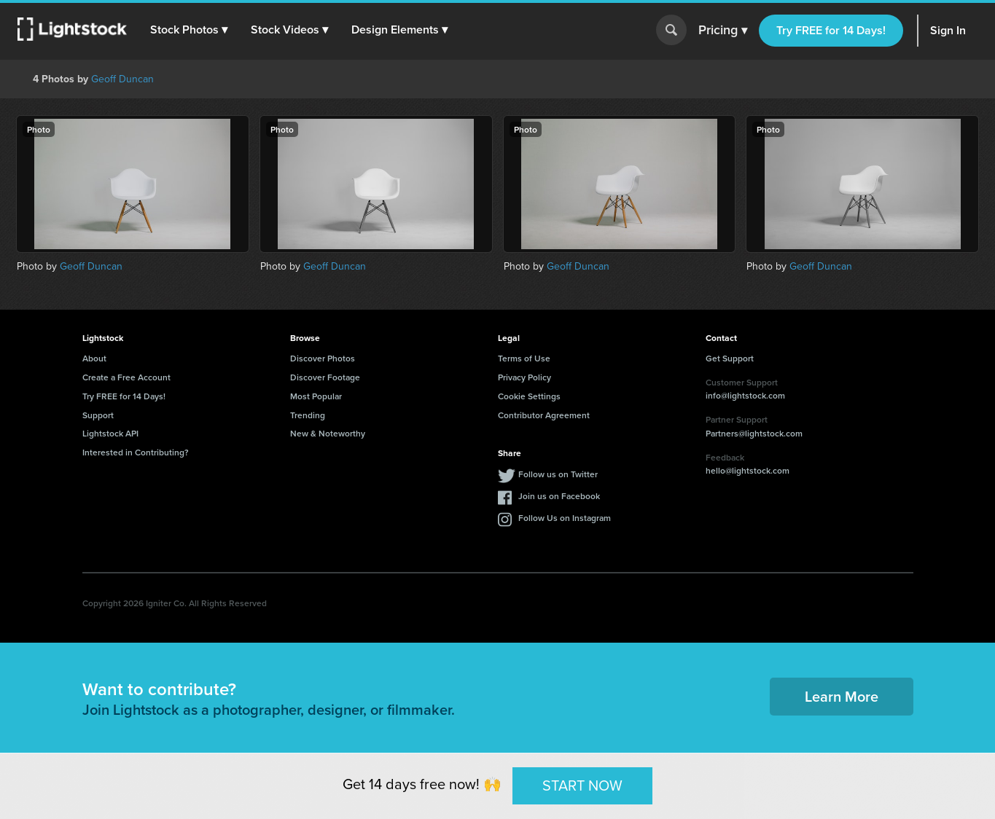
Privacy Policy (524, 377)
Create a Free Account (126, 377)
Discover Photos (322, 358)
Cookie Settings (529, 396)
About (94, 358)
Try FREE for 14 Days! (831, 30)
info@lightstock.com (745, 395)
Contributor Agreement (544, 415)
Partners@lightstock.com (754, 433)
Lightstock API (110, 433)
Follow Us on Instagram (564, 518)
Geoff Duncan (122, 79)
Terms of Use (524, 358)
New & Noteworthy (327, 433)
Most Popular (316, 396)
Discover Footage (325, 377)
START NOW (582, 785)
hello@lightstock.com (747, 470)
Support (98, 415)
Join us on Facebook (559, 496)
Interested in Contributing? (135, 452)
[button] (188, 30)
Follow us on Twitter (558, 474)
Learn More (841, 696)
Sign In (948, 30)
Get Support (730, 358)
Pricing (722, 31)
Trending (307, 415)
